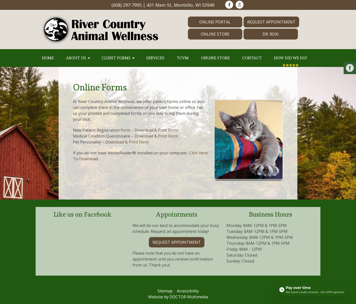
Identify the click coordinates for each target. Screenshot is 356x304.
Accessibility (188, 291)
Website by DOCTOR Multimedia (178, 297)
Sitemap (165, 291)
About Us (76, 58)
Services (155, 58)
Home (48, 58)
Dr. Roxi (271, 34)
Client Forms (116, 58)
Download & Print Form (156, 130)
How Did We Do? (290, 58)
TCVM (183, 58)
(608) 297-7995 (126, 5)
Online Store (215, 34)
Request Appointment (271, 22)
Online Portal (215, 22)
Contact (252, 58)
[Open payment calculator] (312, 289)
